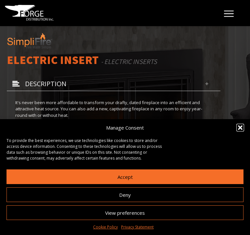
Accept (125, 177)
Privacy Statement (137, 227)
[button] (240, 127)
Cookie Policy (105, 227)
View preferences (125, 213)
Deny (125, 195)
